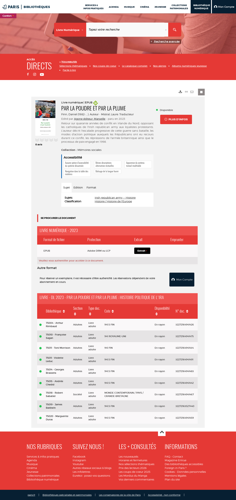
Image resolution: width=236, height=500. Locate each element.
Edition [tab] (78, 187)
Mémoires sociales (89, 150)
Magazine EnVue (175, 460)
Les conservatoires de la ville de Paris (120, 494)
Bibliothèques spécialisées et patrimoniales (67, 494)
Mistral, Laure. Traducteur (117, 114)
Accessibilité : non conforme (164, 494)
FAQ (167, 456)
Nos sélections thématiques (136, 463)
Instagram (79, 460)
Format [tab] (91, 187)
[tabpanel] (107, 200)
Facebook (79, 456)
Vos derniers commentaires (136, 479)
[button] (224, 6)
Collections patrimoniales (43, 475)
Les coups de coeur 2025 (134, 471)
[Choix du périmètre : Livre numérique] (70, 30)
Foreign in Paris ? (175, 467)
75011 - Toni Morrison (58, 347)
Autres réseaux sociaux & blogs (92, 467)
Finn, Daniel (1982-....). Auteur (80, 114)
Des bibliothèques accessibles (184, 463)
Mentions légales (175, 475)
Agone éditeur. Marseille (89, 118)
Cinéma (32, 467)
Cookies (170, 471)
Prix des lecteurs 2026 (133, 467)
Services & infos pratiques (43, 456)
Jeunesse (32, 471)
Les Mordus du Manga (133, 475)
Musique (32, 463)
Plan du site (172, 479)
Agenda (32, 460)
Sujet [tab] (66, 187)
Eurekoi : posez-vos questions (91, 475)
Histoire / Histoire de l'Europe (113, 201)
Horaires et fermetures (133, 460)
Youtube (78, 463)
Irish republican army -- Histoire (115, 197)
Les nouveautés (128, 456)
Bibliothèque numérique (43, 479)
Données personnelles (191, 471)
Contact (178, 456)
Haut (162, 432)
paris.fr (31, 494)
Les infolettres (81, 471)
